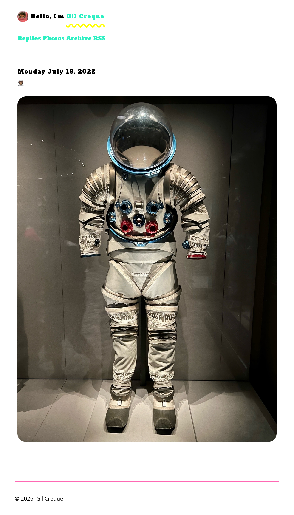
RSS (99, 38)
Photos (54, 38)
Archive (79, 38)
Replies (29, 38)
